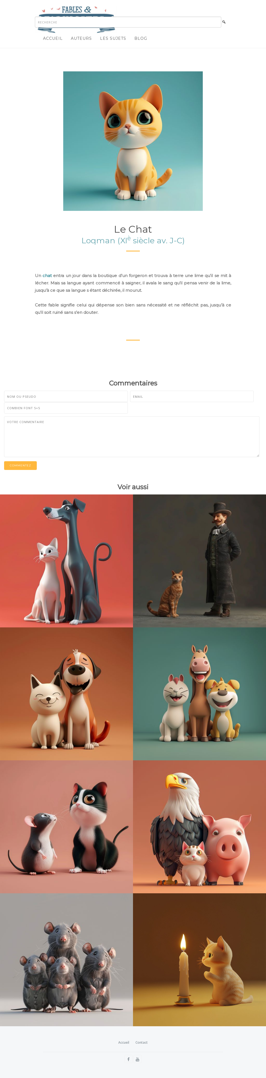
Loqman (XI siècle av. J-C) (133, 240)
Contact (141, 1042)
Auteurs (81, 38)
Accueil (53, 38)
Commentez (20, 465)
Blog (140, 38)
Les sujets (113, 38)
